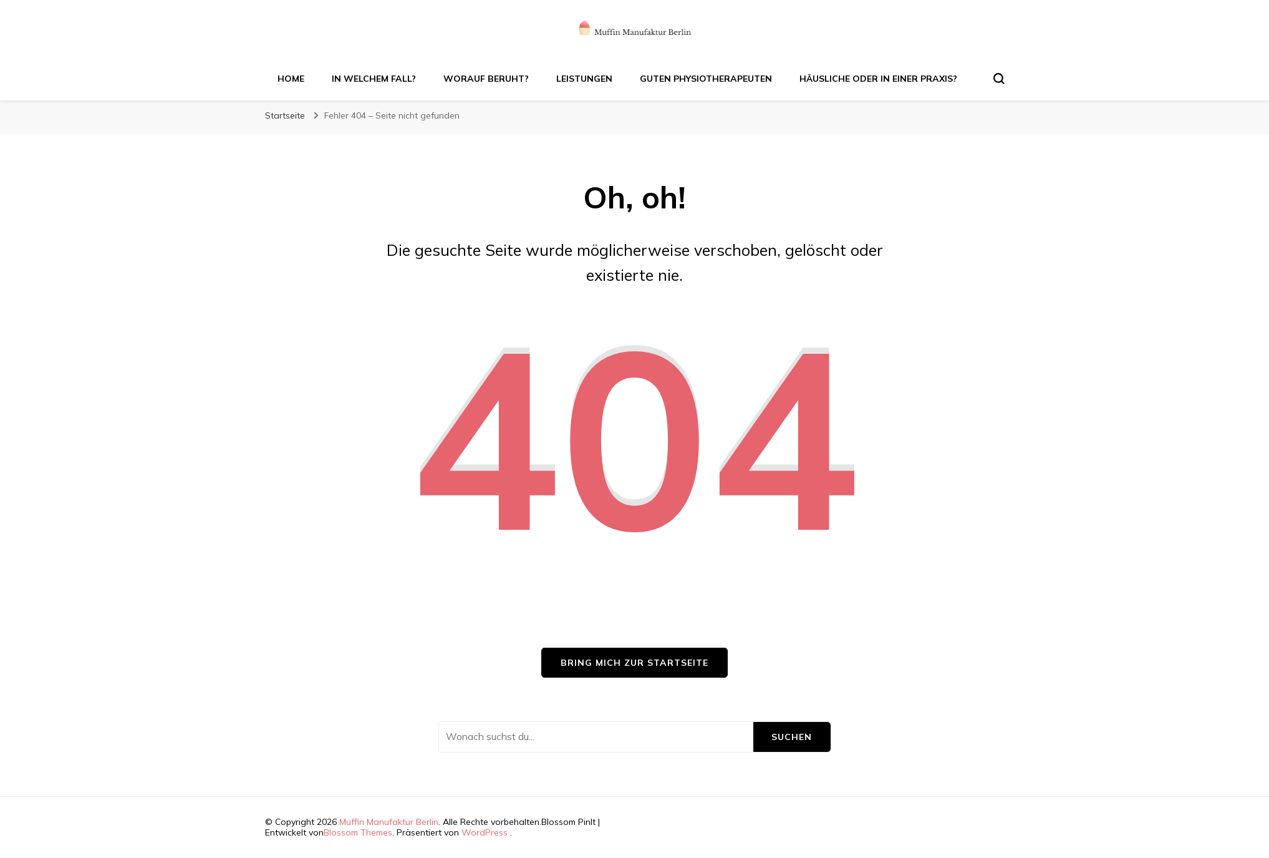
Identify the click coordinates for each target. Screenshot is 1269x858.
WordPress (484, 832)
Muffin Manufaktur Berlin (388, 821)
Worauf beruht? (486, 78)
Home (290, 78)
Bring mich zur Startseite (634, 662)
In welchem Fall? (374, 78)
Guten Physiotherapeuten (706, 78)
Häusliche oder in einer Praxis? (878, 78)
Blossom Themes (358, 832)
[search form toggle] (999, 78)
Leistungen (584, 78)
